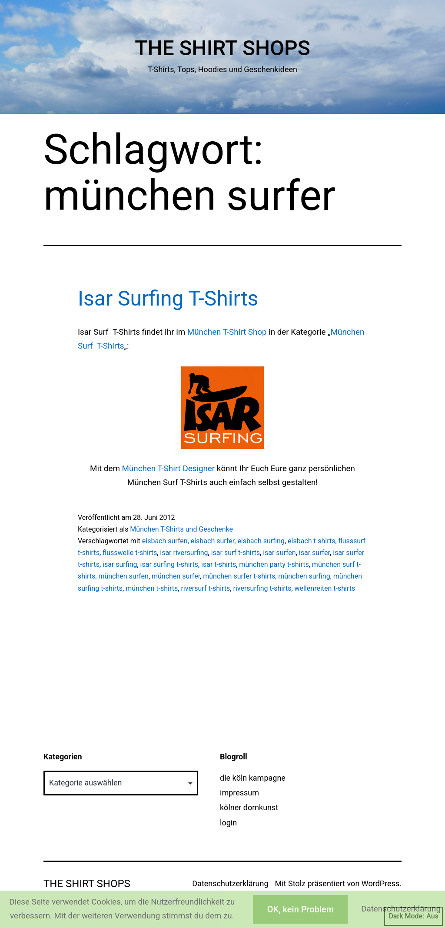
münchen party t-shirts (274, 564)
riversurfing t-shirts (262, 588)
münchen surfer (176, 576)
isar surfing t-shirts (169, 564)
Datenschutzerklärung (230, 883)
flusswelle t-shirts (130, 553)
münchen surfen (123, 576)
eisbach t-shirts (311, 541)
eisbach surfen (165, 541)
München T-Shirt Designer (168, 468)
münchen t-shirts (152, 588)
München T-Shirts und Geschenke (181, 529)
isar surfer (314, 553)
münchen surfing (304, 576)
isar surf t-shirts (235, 553)
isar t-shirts (218, 564)
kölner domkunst (249, 807)
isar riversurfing (184, 553)
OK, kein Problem (300, 909)
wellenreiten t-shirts (325, 588)
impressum (239, 792)
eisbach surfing (261, 541)
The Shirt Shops (222, 48)
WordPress (380, 883)
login (228, 822)
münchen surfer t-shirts (239, 576)
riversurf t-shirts (205, 588)
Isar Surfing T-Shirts (168, 298)
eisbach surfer (212, 541)
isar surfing (120, 564)
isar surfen (279, 553)
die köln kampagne (253, 777)
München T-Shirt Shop (227, 332)
